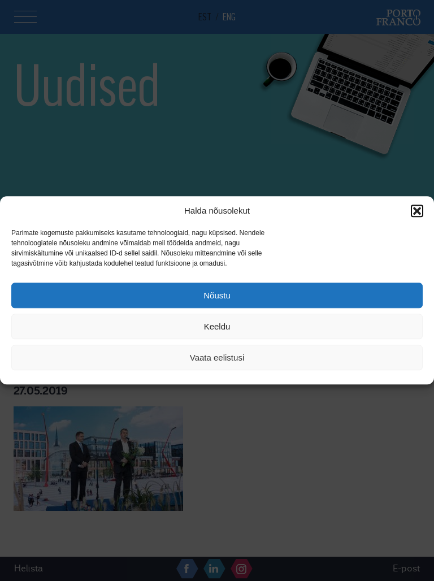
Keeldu (217, 326)
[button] (417, 210)
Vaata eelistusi (217, 357)
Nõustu (217, 295)
